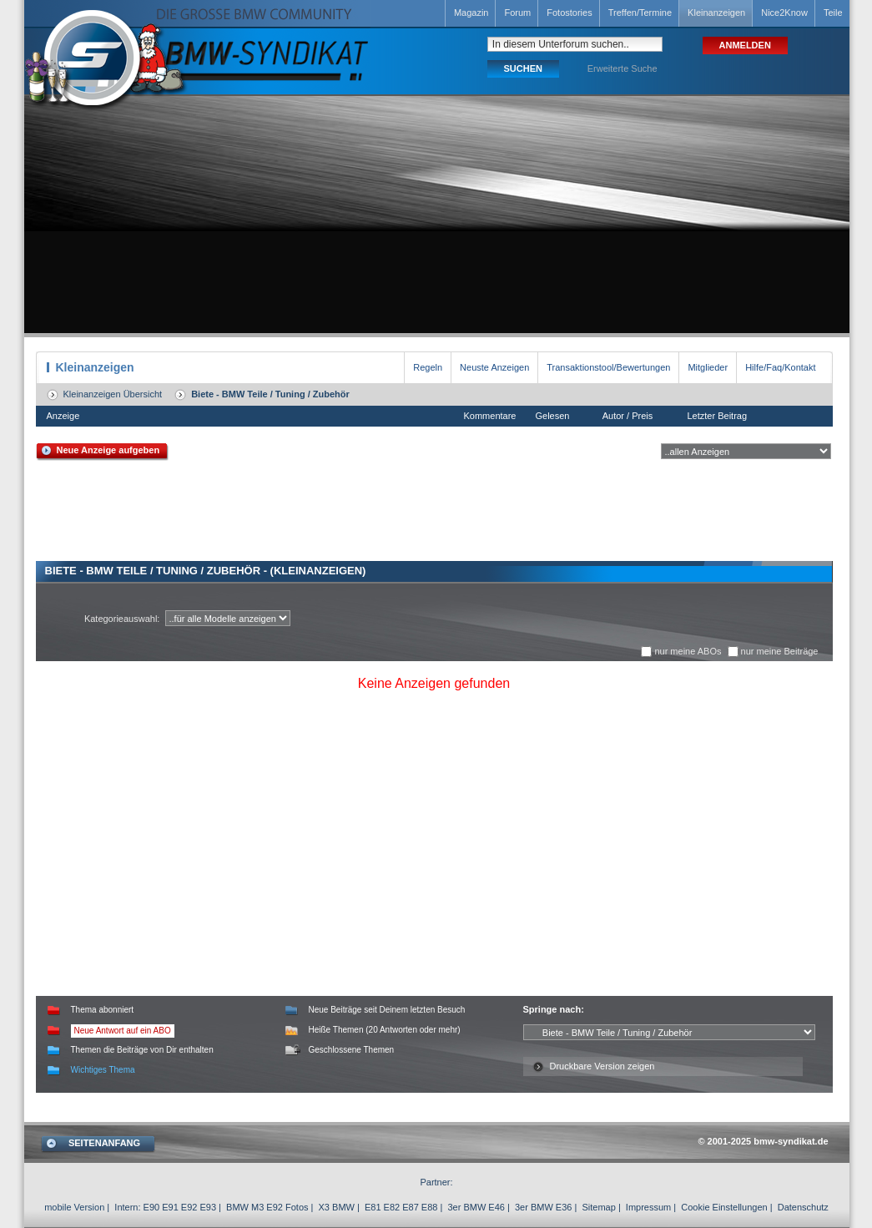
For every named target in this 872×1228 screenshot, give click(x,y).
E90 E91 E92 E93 (180, 1207)
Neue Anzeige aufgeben (108, 450)
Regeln (427, 367)
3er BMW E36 (543, 1207)
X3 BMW (337, 1207)
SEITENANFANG (104, 1143)
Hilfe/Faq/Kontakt (780, 367)
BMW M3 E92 (254, 1207)
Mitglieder (708, 367)
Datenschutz (803, 1207)
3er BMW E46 (475, 1207)
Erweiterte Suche (622, 68)
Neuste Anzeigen (494, 367)
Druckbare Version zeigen (602, 1066)
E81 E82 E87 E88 (401, 1207)
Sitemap (598, 1207)
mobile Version (74, 1207)
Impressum (648, 1207)
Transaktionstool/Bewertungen (608, 367)
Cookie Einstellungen (724, 1207)
